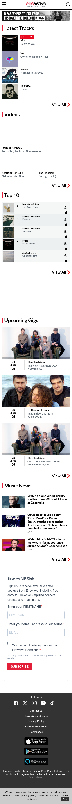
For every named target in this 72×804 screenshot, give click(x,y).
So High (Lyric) (47, 176)
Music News (17, 485)
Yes (22, 53)
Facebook (10, 774)
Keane (24, 69)
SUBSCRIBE (20, 666)
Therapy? (25, 85)
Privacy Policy (36, 721)
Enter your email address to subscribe (35, 624)
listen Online (46, 774)
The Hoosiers (46, 172)
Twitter (34, 774)
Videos (12, 114)
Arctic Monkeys (30, 253)
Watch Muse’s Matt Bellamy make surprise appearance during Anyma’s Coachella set (47, 542)
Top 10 (11, 195)
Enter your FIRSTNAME (24, 606)
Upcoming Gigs (21, 320)
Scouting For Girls (12, 172)
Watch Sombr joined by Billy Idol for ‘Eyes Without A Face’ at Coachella (47, 499)
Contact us (36, 710)
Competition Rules (36, 726)
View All (61, 105)
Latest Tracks (19, 28)
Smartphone (36, 777)
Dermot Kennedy (12, 147)
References (36, 731)
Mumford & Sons (30, 204)
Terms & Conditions (36, 715)
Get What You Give (13, 176)
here (39, 795)
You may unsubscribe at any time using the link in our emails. (34, 657)
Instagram (23, 774)
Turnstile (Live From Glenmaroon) (21, 151)
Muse (23, 40)
